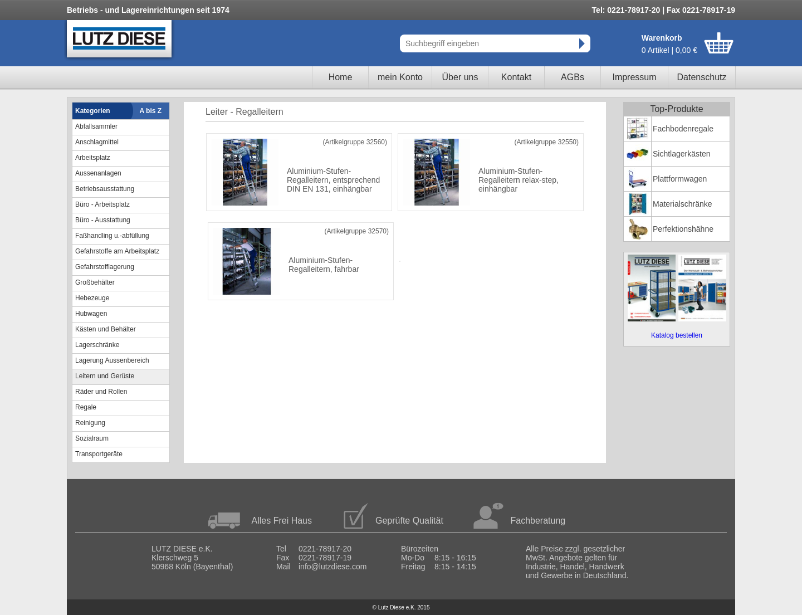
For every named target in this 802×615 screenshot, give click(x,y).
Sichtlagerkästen (682, 153)
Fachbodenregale (683, 128)
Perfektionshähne (683, 228)
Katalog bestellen (676, 335)
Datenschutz (702, 77)
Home (341, 77)
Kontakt (516, 77)
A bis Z (151, 111)
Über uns (460, 77)
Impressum (634, 77)
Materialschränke (682, 203)
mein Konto (400, 77)
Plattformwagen (680, 178)
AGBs (572, 77)
